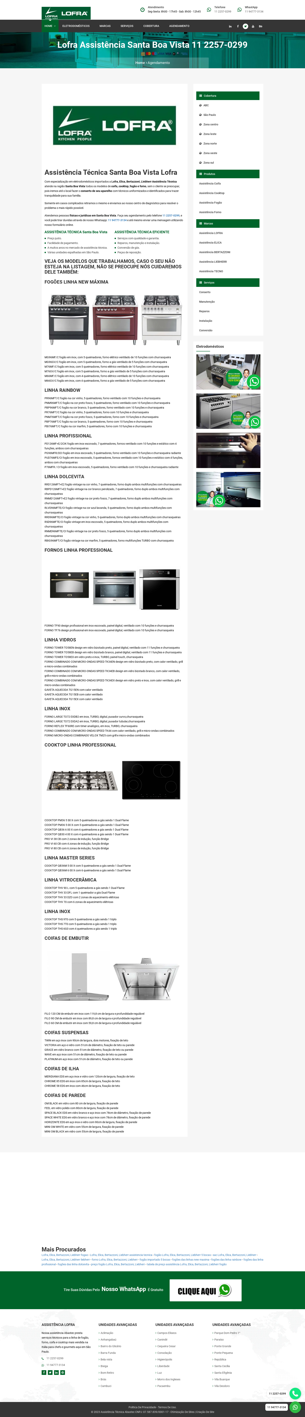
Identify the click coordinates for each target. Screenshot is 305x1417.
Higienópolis (163, 1359)
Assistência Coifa (210, 183)
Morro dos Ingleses (167, 1379)
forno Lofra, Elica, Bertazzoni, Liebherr (115, 1259)
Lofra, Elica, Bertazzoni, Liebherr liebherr (66, 1259)
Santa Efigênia (222, 1372)
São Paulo (207, 114)
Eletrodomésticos (76, 25)
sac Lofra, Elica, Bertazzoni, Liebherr (234, 1255)
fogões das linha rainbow (226, 1259)
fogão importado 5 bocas (155, 1259)
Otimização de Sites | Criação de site (192, 1411)
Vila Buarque (221, 1379)
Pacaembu (162, 1385)
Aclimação (106, 1332)
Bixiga (103, 1365)
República (219, 1359)
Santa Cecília (221, 1365)
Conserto (204, 292)
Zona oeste (208, 153)
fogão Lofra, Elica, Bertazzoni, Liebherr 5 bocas (182, 1255)
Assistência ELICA (210, 242)
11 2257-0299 (222, 11)
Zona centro (208, 124)
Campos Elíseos (165, 1332)
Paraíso (218, 1339)
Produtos (207, 174)
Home (50, 25)
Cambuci (105, 1385)
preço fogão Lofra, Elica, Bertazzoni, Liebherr (118, 1264)
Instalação (205, 320)
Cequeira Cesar (165, 1346)
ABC (204, 105)
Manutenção (207, 301)
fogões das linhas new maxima (190, 1259)
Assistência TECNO (211, 271)
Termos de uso (167, 1407)
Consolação (163, 1352)
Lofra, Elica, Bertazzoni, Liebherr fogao (65, 1255)
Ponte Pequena (222, 1352)
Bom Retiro (106, 1372)
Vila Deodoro (221, 1385)
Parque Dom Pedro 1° (226, 1332)
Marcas (106, 25)
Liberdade (162, 1365)
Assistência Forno (210, 212)
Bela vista (105, 1359)
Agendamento (179, 25)
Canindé (161, 1339)
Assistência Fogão (210, 202)
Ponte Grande (221, 1346)
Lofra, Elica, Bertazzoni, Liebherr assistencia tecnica (121, 1255)
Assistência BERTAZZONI (214, 252)
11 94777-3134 (254, 11)
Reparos (204, 311)
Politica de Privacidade (142, 1407)
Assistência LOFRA (211, 233)
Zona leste (207, 134)
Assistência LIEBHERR (213, 261)
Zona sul (206, 162)
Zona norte (208, 143)
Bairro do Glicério (110, 1346)
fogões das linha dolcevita (73, 1264)
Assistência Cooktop (211, 193)
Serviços (128, 25)
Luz (158, 1372)
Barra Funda (107, 1352)
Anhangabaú (107, 1339)
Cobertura (152, 25)
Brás (102, 1379)
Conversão (205, 330)
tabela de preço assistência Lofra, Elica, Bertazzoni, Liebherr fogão (187, 1264)
